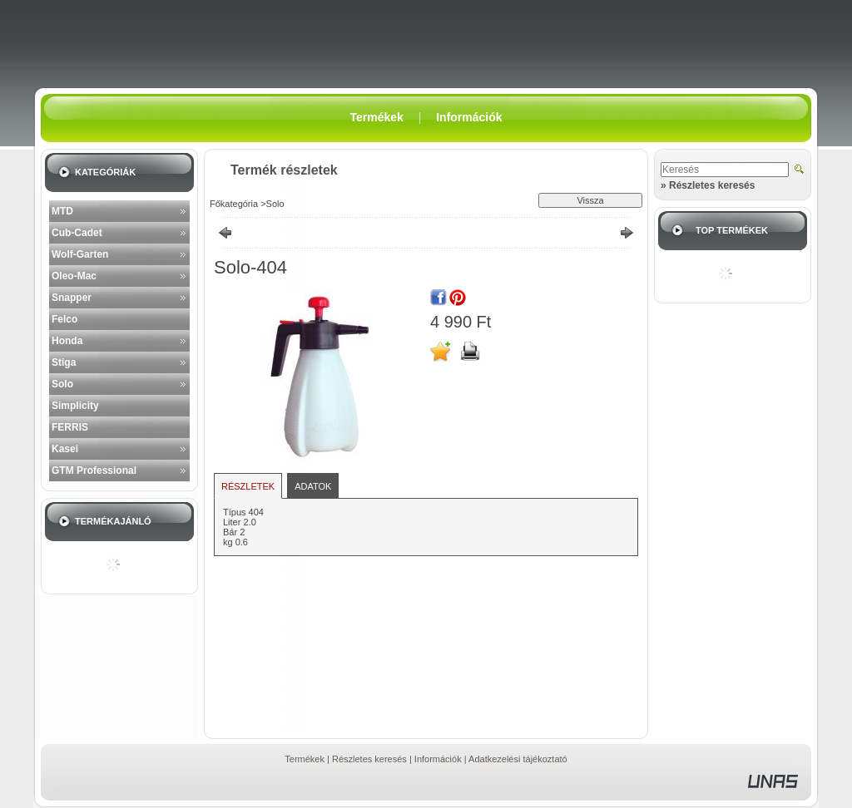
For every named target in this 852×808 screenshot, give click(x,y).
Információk (438, 759)
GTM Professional (94, 470)
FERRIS (70, 427)
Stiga (64, 362)
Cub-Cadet (77, 233)
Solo (62, 384)
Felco (64, 319)
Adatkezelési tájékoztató (517, 759)
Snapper (72, 297)
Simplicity (75, 405)
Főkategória (234, 204)
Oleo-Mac (74, 276)
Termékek (304, 759)
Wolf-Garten (80, 254)
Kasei (65, 449)
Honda (67, 341)
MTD (62, 211)
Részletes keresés (369, 759)
